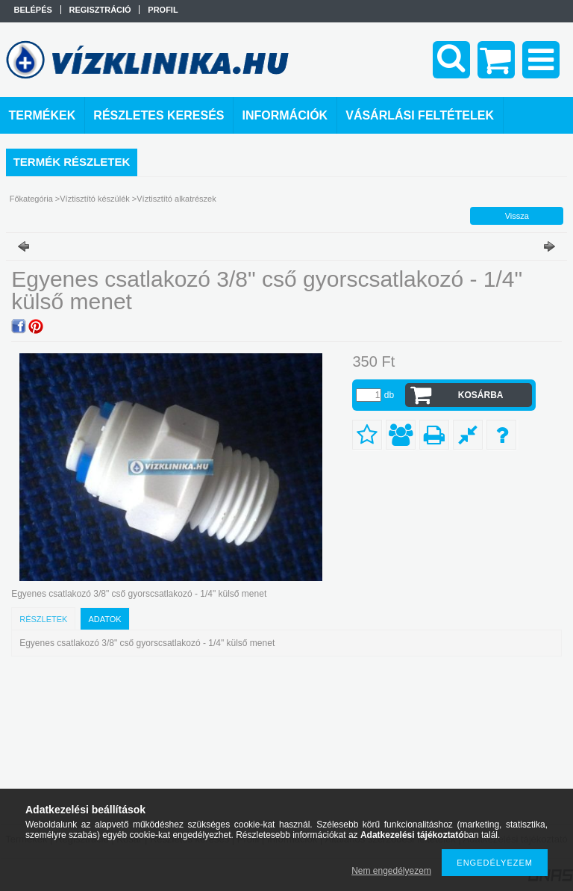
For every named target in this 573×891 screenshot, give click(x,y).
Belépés (33, 9)
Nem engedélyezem (391, 871)
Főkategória (31, 198)
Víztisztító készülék (95, 198)
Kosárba (481, 395)
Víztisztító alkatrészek (176, 198)
